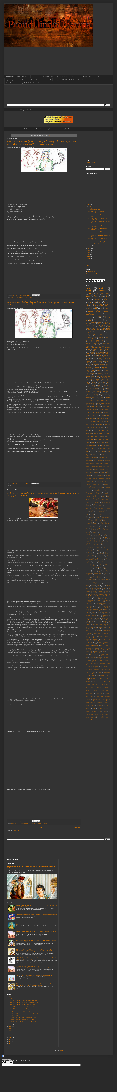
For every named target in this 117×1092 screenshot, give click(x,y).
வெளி (87, 703)
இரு (108, 496)
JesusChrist (107, 347)
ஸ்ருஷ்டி (103, 715)
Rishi (96, 308)
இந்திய (88, 496)
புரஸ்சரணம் (105, 642)
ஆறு (109, 492)
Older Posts (77, 827)
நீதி (103, 382)
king (92, 436)
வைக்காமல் (92, 705)
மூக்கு (93, 675)
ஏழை (107, 516)
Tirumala (107, 415)
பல (107, 628)
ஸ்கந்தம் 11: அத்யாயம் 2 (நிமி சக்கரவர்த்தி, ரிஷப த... (23, 1017)
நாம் (88, 618)
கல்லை (95, 531)
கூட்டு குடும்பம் (89, 543)
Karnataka (94, 410)
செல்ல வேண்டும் (90, 373)
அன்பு (94, 320)
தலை (93, 376)
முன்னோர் (98, 673)
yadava (102, 454)
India (109, 326)
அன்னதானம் (95, 466)
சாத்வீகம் (87, 558)
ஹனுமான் (90, 308)
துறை (107, 601)
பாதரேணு (97, 631)
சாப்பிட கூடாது (94, 558)
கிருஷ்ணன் (94, 337)
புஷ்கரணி (97, 646)
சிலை (97, 371)
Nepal (100, 349)
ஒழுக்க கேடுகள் (89, 520)
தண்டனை (106, 580)
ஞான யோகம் (97, 374)
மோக (95, 676)
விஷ (102, 697)
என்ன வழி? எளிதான (103, 511)
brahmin (103, 328)
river (91, 446)
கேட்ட (105, 543)
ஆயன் (87, 492)
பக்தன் (100, 621)
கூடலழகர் (101, 337)
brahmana (88, 422)
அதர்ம (87, 463)
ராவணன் (100, 319)
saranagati (89, 331)
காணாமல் (95, 532)
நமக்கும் (94, 613)
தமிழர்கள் (88, 376)
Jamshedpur (88, 410)
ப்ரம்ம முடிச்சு (103, 655)
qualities (92, 353)
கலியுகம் (87, 531)
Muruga (98, 410)
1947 (101, 401)
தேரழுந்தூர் (95, 609)
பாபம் (106, 341)
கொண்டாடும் (105, 544)
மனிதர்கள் (88, 391)
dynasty (87, 428)
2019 (88, 261)
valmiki (106, 308)
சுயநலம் (101, 564)
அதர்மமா (92, 463)
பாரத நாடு (108, 631)
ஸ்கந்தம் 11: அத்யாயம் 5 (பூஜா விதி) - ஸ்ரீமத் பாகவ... (23, 1011)
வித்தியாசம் (94, 694)
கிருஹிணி (19, 297)
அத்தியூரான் (106, 463)
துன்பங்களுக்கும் (89, 600)
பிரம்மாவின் (88, 637)
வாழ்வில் (95, 691)
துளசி (87, 603)
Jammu (106, 409)
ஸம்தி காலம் (97, 709)
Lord (88, 328)
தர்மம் (28, 485)
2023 (88, 252)
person (106, 352)
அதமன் (99, 461)
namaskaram (105, 439)
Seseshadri (98, 413)
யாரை (108, 392)
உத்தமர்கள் (96, 504)
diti (99, 427)
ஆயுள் (101, 334)
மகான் (88, 660)
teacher (99, 451)
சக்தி (102, 552)
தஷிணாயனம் (93, 586)
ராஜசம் (106, 679)
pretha (107, 443)
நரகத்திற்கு (94, 615)
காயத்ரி (102, 335)
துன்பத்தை (105, 600)
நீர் (93, 341)
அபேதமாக (96, 469)
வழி (99, 346)
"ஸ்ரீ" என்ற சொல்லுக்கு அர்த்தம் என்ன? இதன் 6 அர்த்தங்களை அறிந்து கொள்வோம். (36, 914)
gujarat (87, 431)
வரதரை (103, 685)
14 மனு (87, 401)
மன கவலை (92, 664)
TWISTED (89, 415)
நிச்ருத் (98, 618)
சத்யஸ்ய (107, 553)
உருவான (98, 507)
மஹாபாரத (104, 295)
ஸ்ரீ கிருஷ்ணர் (105, 346)
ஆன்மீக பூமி (107, 358)
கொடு (98, 544)
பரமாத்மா (100, 307)
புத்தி (95, 642)
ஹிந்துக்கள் (100, 293)
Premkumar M (91, 271)
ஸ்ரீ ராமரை (108, 712)
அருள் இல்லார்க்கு (89, 472)
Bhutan (92, 406)
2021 (88, 256)
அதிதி (97, 463)
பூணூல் (41, 79)
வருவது (106, 687)
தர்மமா (98, 585)
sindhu (106, 353)
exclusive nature (98, 428)
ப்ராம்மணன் (88, 658)
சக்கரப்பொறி (96, 552)
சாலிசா (87, 559)
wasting (107, 452)
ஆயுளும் (92, 492)
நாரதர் (88, 341)
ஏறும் (94, 516)
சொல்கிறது (88, 374)
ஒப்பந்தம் (17, 823)
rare (101, 445)
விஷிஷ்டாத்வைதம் (106, 699)
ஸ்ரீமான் (101, 714)
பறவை (102, 628)
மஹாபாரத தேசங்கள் (61, 76)
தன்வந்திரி (88, 582)
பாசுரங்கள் (99, 630)
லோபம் (97, 684)
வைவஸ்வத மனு (90, 397)
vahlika (87, 355)
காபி (107, 532)
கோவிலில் (88, 550)
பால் (100, 634)
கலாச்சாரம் (99, 529)
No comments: (26, 295)
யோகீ (103, 678)
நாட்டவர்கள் (93, 616)
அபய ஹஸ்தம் (94, 467)
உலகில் (108, 510)
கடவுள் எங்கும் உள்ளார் (104, 523)
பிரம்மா (106, 636)
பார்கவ (108, 385)
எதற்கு (12, 823)
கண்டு (107, 526)
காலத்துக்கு (98, 535)
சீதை (95, 302)
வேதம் (95, 296)
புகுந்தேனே (89, 642)
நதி (98, 612)
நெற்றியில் (88, 383)
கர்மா (92, 365)
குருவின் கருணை (93, 540)
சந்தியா (96, 295)
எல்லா (97, 513)
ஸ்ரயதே (99, 711)
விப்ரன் (89, 395)
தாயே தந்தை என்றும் (95, 588)
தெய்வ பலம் (105, 604)
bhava (98, 421)
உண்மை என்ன (89, 502)
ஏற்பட (103, 362)
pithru (87, 443)
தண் (87, 580)
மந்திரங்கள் (99, 389)
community (93, 424)
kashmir (104, 434)
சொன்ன (89, 570)
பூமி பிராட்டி (95, 648)
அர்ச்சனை (106, 473)
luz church (92, 437)
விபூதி (92, 696)
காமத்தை (104, 534)
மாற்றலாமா (107, 669)
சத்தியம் (87, 338)
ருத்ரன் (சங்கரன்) (32, 79)
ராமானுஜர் (57, 79)
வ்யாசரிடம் (88, 708)
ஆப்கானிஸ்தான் (97, 490)
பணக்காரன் (95, 625)
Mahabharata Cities (47, 76)
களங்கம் (101, 531)
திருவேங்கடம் (89, 597)
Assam (108, 404)
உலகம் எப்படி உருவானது (100, 510)
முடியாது (94, 672)
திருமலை (97, 317)
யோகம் (89, 394)
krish (103, 436)
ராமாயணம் (101, 291)
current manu (107, 424)
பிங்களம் (87, 636)
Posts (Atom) (17, 830)
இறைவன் (88, 361)
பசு (109, 621)
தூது (103, 379)
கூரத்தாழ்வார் (97, 368)
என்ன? (87, 513)
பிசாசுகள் (94, 636)
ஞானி (103, 310)
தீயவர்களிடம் (88, 598)
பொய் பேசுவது (94, 652)
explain (102, 350)
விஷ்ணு (89, 700)
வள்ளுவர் (94, 346)
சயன (93, 556)
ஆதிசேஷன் (88, 358)
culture (101, 424)
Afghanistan (103, 404)
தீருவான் (95, 598)
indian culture (95, 433)
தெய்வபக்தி (105, 380)
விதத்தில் (107, 693)
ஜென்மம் (93, 577)
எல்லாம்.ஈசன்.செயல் (104, 513)
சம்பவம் (106, 370)
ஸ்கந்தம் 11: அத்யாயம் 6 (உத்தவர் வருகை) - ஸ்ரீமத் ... (23, 1008)
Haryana (101, 407)
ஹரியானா (93, 717)
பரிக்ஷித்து (89, 628)
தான (108, 586)
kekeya (108, 434)
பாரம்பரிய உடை (97, 633)
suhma (87, 451)
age (86, 320)
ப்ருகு (97, 344)
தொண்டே (98, 610)
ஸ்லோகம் (107, 307)
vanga (92, 452)
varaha (96, 452)
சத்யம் (95, 553)
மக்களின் (100, 660)
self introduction (102, 448)
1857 (97, 401)
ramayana (98, 353)
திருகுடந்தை (101, 591)
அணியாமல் (100, 460)
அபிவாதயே (89, 469)
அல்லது (105, 479)
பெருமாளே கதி (89, 651)
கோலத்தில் (97, 549)
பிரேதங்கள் (102, 639)
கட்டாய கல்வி (96, 525)
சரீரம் (107, 556)
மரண (93, 391)
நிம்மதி (87, 619)
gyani (91, 431)
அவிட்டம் (88, 484)
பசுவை (94, 622)
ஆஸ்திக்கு (106, 493)
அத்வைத (95, 464)
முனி (88, 673)
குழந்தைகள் (105, 367)
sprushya (93, 449)
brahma (106, 349)
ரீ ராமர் (92, 682)
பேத (107, 651)
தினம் (107, 589)
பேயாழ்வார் (102, 388)
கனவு (87, 365)
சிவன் (108, 561)
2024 (88, 250)
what (107, 331)
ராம (99, 326)
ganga (87, 430)
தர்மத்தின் (88, 585)
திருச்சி (107, 591)
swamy (95, 451)
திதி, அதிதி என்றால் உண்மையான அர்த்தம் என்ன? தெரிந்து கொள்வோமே (34, 975)
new (93, 440)
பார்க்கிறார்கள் (88, 634)
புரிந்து (99, 643)
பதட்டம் (101, 625)
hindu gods (101, 431)
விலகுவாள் (107, 696)
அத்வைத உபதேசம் (103, 464)
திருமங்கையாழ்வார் (93, 377)
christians (87, 424)
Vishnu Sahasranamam (12, 83)
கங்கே (100, 520)
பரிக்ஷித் (97, 341)
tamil (90, 320)
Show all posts (53, 135)
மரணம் (108, 344)
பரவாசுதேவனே (101, 627)
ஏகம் (96, 514)
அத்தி (101, 463)
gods (91, 430)
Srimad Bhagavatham (39, 83)
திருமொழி (104, 377)
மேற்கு (107, 675)
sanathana (96, 446)
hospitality (107, 431)
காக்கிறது (106, 531)
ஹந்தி (107, 715)
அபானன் (108, 467)
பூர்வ (101, 648)
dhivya (92, 427)
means (98, 329)
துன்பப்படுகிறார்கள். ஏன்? (91, 601)
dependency (95, 425)
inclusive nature (89, 433)
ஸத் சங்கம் (106, 708)
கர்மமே (88, 529)
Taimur (93, 415)
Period (92, 328)
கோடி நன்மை (107, 546)
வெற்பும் (106, 702)
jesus (88, 352)
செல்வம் (96, 568)
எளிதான (98, 362)
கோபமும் (106, 547)
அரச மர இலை (96, 470)
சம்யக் (107, 555)
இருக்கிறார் (105, 359)
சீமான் (95, 562)
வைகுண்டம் (105, 395)
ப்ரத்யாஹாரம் (95, 655)
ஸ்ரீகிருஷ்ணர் (90, 714)
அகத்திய (87, 457)
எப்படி (106, 305)
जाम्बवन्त (91, 455)
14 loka (102, 400)
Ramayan (106, 319)
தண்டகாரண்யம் (98, 580)
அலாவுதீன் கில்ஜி (96, 479)
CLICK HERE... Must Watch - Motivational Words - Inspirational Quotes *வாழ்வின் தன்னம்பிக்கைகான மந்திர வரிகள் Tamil (40, 129)
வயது (101, 394)
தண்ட (91, 580)
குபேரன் (97, 538)
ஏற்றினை (103, 516)
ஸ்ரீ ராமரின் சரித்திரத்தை (99, 712)
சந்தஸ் (87, 370)
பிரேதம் (108, 639)
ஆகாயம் (106, 485)
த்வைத (93, 612)
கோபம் (89, 302)
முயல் (108, 673)
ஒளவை (97, 519)
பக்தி (95, 307)
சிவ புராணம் (25, 297)
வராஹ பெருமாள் (99, 687)
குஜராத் (106, 537)
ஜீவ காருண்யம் (91, 576)
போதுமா (96, 654)
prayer (103, 443)
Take (97, 415)
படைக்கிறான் (88, 625)
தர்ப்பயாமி (106, 583)
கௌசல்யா (105, 368)
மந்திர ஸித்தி (102, 663)
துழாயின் (92, 603)
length (87, 437)
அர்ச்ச (107, 472)
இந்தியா (98, 359)
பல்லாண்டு (93, 385)
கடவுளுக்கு (88, 523)
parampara (93, 442)
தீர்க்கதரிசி (101, 598)
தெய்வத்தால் (105, 606)
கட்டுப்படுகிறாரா (89, 526)
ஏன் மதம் (89, 516)
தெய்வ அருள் (97, 604)
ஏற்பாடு (97, 516)
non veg (102, 440)
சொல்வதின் (105, 573)
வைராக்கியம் (99, 705)
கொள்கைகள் (94, 546)
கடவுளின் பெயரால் (104, 522)
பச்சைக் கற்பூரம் (102, 622)
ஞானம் (106, 374)
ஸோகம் (87, 711)
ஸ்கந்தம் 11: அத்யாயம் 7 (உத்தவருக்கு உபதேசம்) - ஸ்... (97, 219)
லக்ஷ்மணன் (95, 394)
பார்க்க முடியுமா (105, 633)
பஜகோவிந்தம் (95, 624)
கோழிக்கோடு (105, 549)
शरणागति (101, 455)
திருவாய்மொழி (89, 379)
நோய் (96, 621)
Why (91, 305)
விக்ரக (101, 691)
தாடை (103, 586)
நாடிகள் (87, 616)
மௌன (99, 676)
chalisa (98, 422)
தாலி (34, 823)
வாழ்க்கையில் (88, 691)
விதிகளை (88, 694)
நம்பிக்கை (106, 613)
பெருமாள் (105, 302)
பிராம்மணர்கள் (96, 343)
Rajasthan (88, 413)
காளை (89, 537)
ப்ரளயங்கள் (105, 657)
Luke (89, 349)
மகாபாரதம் (88, 313)
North (93, 412)
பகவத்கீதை (94, 383)
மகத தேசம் (100, 658)
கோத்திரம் (93, 322)
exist (104, 428)
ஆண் (98, 356)
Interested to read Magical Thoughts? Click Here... (20, 110)
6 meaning (101, 403)
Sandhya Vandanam (68, 79)
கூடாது (106, 337)
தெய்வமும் (95, 607)
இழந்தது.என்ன (105, 499)
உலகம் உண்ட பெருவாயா (100, 508)
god (101, 308)
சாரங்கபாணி (105, 558)
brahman (106, 421)
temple (103, 451)
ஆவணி (97, 493)
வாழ (107, 690)
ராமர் (94, 319)
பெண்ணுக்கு (88, 388)
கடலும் (95, 522)
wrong (94, 454)
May (90, 206)
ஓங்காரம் (95, 520)
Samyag (92, 413)
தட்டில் (107, 579)
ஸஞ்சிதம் (100, 708)
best (105, 419)
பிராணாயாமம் (106, 323)
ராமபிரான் (104, 298)
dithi (96, 427)
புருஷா (96, 645)
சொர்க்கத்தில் (105, 570)
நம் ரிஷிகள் (21, 79)
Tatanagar (102, 415)
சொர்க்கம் (88, 571)
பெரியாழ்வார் (96, 299)
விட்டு (102, 693)
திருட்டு (94, 592)
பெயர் (93, 344)
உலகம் (91, 508)
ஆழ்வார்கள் (90, 359)
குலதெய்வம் (88, 367)
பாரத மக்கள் (89, 633)
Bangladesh (94, 347)
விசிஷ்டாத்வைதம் (89, 693)
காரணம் (87, 316)
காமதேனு (98, 534)
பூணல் (107, 646)
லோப (93, 684)
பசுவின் (89, 622)
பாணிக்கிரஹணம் (106, 630)
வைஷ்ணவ (106, 705)
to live (88, 452)
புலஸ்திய (102, 645)
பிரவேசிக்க (106, 637)
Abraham (89, 404)
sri (97, 449)
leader (107, 436)
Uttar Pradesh (97, 416)
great (99, 430)
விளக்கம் (96, 313)
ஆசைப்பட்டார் (100, 487)
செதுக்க (106, 565)
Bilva (104, 406)
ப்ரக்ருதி (106, 654)
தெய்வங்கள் (97, 606)
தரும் (101, 583)
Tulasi (91, 416)
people (103, 442)
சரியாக (102, 556)
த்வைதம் (108, 340)
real (104, 445)
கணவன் (20, 485)
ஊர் (88, 511)
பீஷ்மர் (88, 325)
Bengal (88, 406)
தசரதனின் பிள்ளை (91, 579)
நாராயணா (93, 382)
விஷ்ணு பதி (95, 700)
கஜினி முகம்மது (106, 520)
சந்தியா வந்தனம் (10, 79)
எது (96, 511)
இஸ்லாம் (96, 500)
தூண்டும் (89, 604)
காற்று (93, 535)
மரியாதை (99, 391)
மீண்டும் (94, 670)
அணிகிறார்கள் (89, 460)
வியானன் (97, 696)
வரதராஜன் (97, 685)
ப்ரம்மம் (99, 657)
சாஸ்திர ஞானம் (93, 559)
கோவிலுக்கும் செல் (102, 550)
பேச (104, 651)
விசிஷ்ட (106, 691)
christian (106, 422)
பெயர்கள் (95, 388)
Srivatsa (108, 413)
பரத (86, 627)
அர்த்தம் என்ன (100, 314)
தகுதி (103, 577)
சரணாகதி (106, 322)
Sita (101, 313)
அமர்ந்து (102, 469)
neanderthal (88, 440)
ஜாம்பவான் (107, 574)
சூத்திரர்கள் (94, 565)
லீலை (88, 684)
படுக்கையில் (106, 624)
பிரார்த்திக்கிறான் (94, 639)
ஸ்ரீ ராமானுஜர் (100, 397)
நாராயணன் (90, 311)
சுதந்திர (90, 564)
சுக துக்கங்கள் (101, 562)
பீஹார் (108, 640)
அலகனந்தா (95, 478)
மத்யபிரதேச (89, 663)
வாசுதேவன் (88, 690)
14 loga (97, 400)
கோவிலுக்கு (93, 550)
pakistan (108, 329)
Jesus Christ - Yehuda (23, 76)
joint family (95, 434)
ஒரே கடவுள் (91, 519)
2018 (88, 263)
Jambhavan (101, 409)
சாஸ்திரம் (24, 485)
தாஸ (88, 589)
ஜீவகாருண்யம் (100, 576)
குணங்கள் (99, 365)
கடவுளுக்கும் (94, 523)
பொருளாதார (102, 652)
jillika (90, 434)
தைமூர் (87, 610)
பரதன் (108, 383)
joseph (99, 434)
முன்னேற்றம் (96, 392)
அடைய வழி (104, 458)
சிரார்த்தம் (108, 559)
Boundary (101, 347)
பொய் (108, 388)
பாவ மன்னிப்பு (105, 634)
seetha (96, 448)
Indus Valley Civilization (92, 409)
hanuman (108, 350)
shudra (108, 448)
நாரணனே (93, 618)
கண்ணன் (102, 364)
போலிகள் (102, 654)
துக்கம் (87, 340)
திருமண (87, 594)
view (100, 452)
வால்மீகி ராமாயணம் (97, 79)
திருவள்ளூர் (107, 594)
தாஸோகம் (93, 589)
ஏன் (89, 295)
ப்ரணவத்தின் (88, 655)
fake (107, 428)
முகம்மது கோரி (101, 670)
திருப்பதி (93, 323)
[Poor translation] (10, 1062)
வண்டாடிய (88, 685)
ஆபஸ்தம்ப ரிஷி (26, 83)
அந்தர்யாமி (88, 466)
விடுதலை (97, 693)
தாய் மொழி (103, 588)
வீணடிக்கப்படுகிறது (104, 700)
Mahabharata (89, 293)
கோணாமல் (90, 547)
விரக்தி (102, 696)
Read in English (10, 76)
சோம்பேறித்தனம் (89, 574)
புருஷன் (92, 645)
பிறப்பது (104, 640)
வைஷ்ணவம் (97, 706)
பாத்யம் (102, 631)
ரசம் (107, 678)
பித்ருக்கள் (90, 386)
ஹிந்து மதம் (95, 398)
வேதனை (100, 703)
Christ (88, 407)
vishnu (95, 355)
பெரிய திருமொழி (90, 649)
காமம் (108, 534)
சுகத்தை (106, 562)
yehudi (107, 454)
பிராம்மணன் (105, 311)
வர (93, 685)
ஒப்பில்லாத (98, 517)
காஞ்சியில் (88, 532)
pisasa (107, 442)
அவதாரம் (95, 334)
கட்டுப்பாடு (96, 526)
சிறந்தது (88, 561)
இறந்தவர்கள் (94, 498)
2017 (88, 265)
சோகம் (87, 317)
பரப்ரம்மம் (91, 627)
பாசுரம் (72, 76)
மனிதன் (89, 319)
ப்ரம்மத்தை (92, 657)
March (90, 245)
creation (97, 350)
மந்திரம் (108, 317)
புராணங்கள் (88, 643)
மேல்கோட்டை (89, 676)
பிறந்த (99, 640)
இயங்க (103, 496)
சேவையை (107, 568)
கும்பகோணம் (104, 538)
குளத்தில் (106, 540)
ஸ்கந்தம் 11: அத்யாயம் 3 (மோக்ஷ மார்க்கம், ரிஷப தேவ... (96, 232)
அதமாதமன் (105, 461)
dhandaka (87, 427)
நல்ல (99, 615)
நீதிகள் (87, 621)
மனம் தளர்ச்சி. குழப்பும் (101, 664)
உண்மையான (96, 502)
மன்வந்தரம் (95, 666)
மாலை (88, 670)
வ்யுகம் (94, 708)
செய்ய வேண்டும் (104, 371)
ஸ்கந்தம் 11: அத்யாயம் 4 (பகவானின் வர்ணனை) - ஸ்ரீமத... (97, 229)
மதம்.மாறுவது (107, 661)
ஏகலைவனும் (101, 514)
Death (92, 407)
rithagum (87, 446)
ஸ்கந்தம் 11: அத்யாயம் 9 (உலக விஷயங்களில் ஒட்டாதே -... (96, 212)
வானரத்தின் (95, 690)
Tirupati (87, 416)
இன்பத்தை (94, 496)
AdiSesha (94, 404)
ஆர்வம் (104, 492)
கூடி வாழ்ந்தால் (105, 541)
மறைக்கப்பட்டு (89, 667)
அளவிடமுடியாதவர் (90, 481)
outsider (106, 440)
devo (107, 425)
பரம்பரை (97, 311)
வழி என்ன (106, 688)
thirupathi (108, 451)
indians (88, 329)
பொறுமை (101, 325)
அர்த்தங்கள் (88, 475)
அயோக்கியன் (89, 470)
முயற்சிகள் (103, 673)
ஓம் (105, 320)
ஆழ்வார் (100, 320)
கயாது (99, 528)
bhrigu (102, 421)
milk (96, 439)
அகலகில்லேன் (94, 457)
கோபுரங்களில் (88, 549)
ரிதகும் (105, 681)
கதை (107, 364)
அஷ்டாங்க (100, 484)
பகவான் (105, 299)
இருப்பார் (88, 498)
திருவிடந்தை (90, 595)
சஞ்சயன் (106, 552)
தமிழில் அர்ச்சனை (97, 582)
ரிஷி (89, 298)
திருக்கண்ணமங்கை (105, 376)
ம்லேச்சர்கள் (105, 676)
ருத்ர (96, 682)
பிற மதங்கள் (89, 640)
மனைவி (30, 297)
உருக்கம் (87, 507)
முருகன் (103, 392)
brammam (88, 350)
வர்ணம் (91, 688)
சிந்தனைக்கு (96, 298)
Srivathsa (103, 413)
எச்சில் (93, 362)
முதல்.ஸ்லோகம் (106, 672)
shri (103, 353)
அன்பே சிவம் (102, 466)
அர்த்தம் (101, 290)
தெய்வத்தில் (88, 607)
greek (107, 430)
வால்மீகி (88, 291)
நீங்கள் (107, 619)
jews (86, 434)
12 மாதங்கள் (91, 400)
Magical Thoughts (91, 162)
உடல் (100, 361)
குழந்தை (97, 367)
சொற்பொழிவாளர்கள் (103, 571)
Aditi (98, 404)
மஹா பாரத (105, 391)
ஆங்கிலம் (88, 487)
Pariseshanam (99, 412)
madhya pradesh (99, 437)
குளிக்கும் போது (89, 541)
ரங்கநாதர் (94, 326)
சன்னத (87, 555)
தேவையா (106, 609)
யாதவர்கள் (93, 678)
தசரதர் (97, 579)
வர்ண (87, 688)
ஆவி (101, 493)
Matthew (94, 349)
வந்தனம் (88, 299)
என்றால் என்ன (99, 301)
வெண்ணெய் (100, 702)
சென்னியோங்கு (89, 567)
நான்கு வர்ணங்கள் (106, 616)
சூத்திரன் (106, 316)
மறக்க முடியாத (104, 666)
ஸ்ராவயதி (105, 711)
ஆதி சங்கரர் (105, 356)
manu (93, 329)
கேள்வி (93, 316)
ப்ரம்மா (102, 317)
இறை (99, 498)
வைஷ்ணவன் (88, 706)
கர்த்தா (103, 528)
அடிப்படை (88, 458)
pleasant (91, 443)
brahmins (93, 422)
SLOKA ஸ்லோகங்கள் (82, 79)
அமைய (107, 469)
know (100, 436)
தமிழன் (78, 76)
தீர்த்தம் (106, 598)
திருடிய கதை (88, 592)
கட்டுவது (22, 823)
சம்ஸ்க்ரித (88, 556)
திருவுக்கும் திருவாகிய (102, 595)
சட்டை (87, 553)
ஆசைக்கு (93, 487)
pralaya (99, 443)
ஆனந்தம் (100, 358)
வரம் (107, 685)
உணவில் (106, 500)
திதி (103, 589)
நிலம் (99, 382)
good (95, 430)
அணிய (94, 460)
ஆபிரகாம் (89, 490)
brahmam (98, 328)
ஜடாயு (96, 574)
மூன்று (97, 675)
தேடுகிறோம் (88, 609)
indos (101, 433)
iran (104, 433)
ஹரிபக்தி (87, 717)
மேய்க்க (102, 675)
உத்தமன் (108, 502)
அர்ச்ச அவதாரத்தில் (90, 473)
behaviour (101, 419)
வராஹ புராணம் (89, 687)
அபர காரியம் (101, 467)
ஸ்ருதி (87, 715)
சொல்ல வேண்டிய (97, 573)
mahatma (87, 439)
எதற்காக (92, 511)
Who (87, 305)
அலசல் (89, 334)
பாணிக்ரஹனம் (90, 631)
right (108, 445)
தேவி (101, 609)
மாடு (108, 667)
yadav (98, 454)
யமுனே (87, 678)
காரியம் (88, 535)
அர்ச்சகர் (99, 473)
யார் (87, 301)
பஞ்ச (101, 624)
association (92, 419)
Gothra (96, 407)
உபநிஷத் (94, 505)
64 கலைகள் (107, 403)
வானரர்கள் (107, 394)
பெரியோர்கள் (99, 649)
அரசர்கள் (102, 470)
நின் (107, 618)
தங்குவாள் (107, 577)
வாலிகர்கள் (102, 690)
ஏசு (107, 314)
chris (102, 422)
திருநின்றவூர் (99, 592)
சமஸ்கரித (99, 370)
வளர (96, 688)
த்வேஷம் (88, 612)
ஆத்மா (94, 358)
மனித (106, 389)
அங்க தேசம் (101, 457)
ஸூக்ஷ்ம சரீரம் (105, 709)
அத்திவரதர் (88, 464)
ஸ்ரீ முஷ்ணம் (89, 712)
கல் (91, 531)
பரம (96, 627)
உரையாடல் (103, 507)
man (92, 439)
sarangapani (106, 446)
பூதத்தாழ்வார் (88, 648)
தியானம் (94, 338)
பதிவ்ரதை (106, 625)
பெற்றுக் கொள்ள (97, 651)
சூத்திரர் (87, 565)
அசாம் (107, 457)
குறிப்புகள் (101, 540)
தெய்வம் (99, 323)
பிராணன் (87, 639)
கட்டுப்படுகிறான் (104, 525)
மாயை (102, 669)
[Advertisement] (58, 59)
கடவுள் (87, 310)
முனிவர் (92, 673)
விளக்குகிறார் (95, 697)
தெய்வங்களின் (89, 606)
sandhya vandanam (90, 314)
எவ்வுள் (92, 514)
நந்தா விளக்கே (105, 612)
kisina (96, 436)
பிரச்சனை (100, 636)
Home (40, 827)
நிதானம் (103, 618)
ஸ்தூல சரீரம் (93, 711)
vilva (103, 452)
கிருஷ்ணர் (97, 76)
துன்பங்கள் (98, 600)
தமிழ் (99, 302)
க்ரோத (108, 550)
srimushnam (102, 449)
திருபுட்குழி (106, 592)
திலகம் (97, 379)
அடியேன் (96, 458)
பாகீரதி (93, 630)
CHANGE (108, 406)
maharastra (106, 437)
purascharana (92, 445)
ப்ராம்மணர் (90, 389)
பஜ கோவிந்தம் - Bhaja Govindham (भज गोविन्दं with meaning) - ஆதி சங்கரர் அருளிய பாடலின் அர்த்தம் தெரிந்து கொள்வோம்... (36, 941)
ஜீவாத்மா (88, 577)
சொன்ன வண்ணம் (97, 570)
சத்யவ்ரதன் (100, 553)
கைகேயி (93, 544)
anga (107, 418)
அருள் (107, 470)
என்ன (108, 293)
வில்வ (89, 697)
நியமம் (92, 619)
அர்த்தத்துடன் (91, 356)
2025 (88, 248)
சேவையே (101, 568)
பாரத (103, 385)
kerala (88, 436)
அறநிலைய (94, 475)
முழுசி (88, 675)
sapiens (100, 446)
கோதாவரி (98, 547)
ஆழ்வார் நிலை (90, 493)
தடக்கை (102, 579)
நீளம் (107, 382)
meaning (108, 296)
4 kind (105, 401)
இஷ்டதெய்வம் (89, 500)
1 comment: (26, 483)
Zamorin (102, 418)
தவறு (98, 376)
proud (87, 445)
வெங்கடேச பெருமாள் (90, 702)
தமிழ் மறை (105, 582)
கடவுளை (89, 364)
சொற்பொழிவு (89, 573)
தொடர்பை (92, 610)
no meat (97, 440)
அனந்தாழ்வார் (106, 355)
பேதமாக (87, 652)
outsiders (87, 442)
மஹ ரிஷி (95, 667)
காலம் (107, 335)
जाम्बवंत (87, 455)
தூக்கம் (92, 340)
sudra (107, 449)
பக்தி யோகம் (102, 383)
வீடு (99, 395)
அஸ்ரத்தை (106, 484)
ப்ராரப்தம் (94, 658)
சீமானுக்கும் (89, 562)
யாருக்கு (99, 678)
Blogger (61, 1050)
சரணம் (97, 556)
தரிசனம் (96, 583)
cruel (98, 424)
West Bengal (92, 418)
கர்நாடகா (108, 528)
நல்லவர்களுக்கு (105, 615)
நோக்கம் (91, 621)
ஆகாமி (100, 485)
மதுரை (94, 304)
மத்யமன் (96, 663)
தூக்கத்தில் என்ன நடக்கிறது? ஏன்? (103, 603)
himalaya (95, 431)
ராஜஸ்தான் (88, 681)
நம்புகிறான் (88, 615)
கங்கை (108, 362)
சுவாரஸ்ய (106, 564)
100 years (105, 398)
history (108, 328)
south (88, 449)
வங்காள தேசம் (105, 684)
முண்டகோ (99, 672)
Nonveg (88, 412)
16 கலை (92, 401)
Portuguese (106, 412)
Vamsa (103, 416)
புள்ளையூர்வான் (89, 646)
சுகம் (87, 564)
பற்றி (102, 341)
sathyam (91, 448)
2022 (88, 254)
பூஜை (103, 343)
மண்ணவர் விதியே (90, 661)
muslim (102, 329)
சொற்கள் (94, 571)
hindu (101, 296)
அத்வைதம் (103, 332)
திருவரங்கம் (101, 594)
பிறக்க (95, 640)
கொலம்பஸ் (88, 546)
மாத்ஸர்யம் (96, 669)
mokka (100, 439)
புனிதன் (99, 642)
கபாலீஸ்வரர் (93, 528)
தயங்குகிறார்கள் (89, 583)
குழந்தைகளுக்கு (97, 541)
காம (94, 534)
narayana (102, 352)
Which (98, 418)
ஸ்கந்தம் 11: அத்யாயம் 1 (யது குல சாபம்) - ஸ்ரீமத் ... (22, 1019)
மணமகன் (106, 660)
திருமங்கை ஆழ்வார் (103, 338)
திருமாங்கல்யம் (39, 823)
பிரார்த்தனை (98, 386)
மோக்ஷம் (88, 326)
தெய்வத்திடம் (96, 380)
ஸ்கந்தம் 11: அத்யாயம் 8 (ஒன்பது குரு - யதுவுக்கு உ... (23, 1004)
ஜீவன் (107, 576)
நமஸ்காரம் (100, 613)
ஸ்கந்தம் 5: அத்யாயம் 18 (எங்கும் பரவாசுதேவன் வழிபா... (96, 242)
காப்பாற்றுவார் (89, 534)
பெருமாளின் (106, 649)
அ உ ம (106, 455)
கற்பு (93, 529)
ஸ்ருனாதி (92, 715)
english (101, 288)
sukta (91, 451)
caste (93, 350)
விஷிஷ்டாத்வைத (96, 699)
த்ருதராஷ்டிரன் (105, 610)
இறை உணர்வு (106, 498)
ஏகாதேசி (108, 514)
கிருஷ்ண (88, 337)
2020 (88, 259)
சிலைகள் (94, 561)
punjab (87, 353)
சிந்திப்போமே (101, 559)
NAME (103, 410)
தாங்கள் (99, 586)
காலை (108, 535)
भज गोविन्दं (96, 455)
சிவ (98, 561)
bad (97, 419)
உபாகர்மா (100, 505)
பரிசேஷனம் (96, 628)
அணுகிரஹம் (107, 460)
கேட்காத (100, 543)
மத (101, 661)
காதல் (101, 532)
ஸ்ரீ (109, 711)
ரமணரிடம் (88, 679)
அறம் (108, 332)
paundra (98, 442)
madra (92, 352)
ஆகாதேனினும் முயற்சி (91, 485)
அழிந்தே (106, 481)
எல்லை (87, 514)
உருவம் (92, 507)
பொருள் (94, 325)
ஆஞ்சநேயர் (107, 487)
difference (106, 313)
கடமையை (90, 522)
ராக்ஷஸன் (94, 679)
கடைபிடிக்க (88, 525)
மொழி (106, 325)
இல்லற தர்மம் (14, 485)
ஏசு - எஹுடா (35, 76)
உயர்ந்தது (106, 505)
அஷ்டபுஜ (94, 484)
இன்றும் (99, 496)
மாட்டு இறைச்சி (89, 669)
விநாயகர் (106, 694)
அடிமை (97, 332)
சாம (100, 558)
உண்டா (106, 361)
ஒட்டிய (87, 517)
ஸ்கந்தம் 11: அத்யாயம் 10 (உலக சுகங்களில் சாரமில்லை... (96, 208)
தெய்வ (97, 340)
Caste (85, 76)
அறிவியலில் (101, 475)
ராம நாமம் (100, 681)
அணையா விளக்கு (91, 461)
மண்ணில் (97, 661)
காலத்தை (104, 535)
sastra (87, 448)
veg (91, 355)
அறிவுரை (108, 475)
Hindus (88, 296)
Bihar (100, 406)
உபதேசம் (88, 362)
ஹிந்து (106, 304)
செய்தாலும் (97, 567)
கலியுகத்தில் (105, 529)
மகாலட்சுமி (94, 660)
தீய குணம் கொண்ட (103, 597)
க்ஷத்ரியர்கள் (89, 552)
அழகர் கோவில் (99, 481)
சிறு (93, 371)
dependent (102, 425)
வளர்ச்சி (100, 688)
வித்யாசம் (100, 694)
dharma (91, 301)
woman (99, 355)
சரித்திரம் (88, 323)
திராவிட (87, 591)
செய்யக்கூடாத (105, 567)
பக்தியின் (105, 621)
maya (97, 352)
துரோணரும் (101, 601)
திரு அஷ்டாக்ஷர (94, 591)
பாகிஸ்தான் (88, 630)
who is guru (88, 454)
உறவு (87, 335)
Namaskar (108, 410)
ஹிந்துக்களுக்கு (89, 718)
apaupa (87, 419)
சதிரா (91, 553)
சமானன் (96, 555)
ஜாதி (90, 76)
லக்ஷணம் (108, 682)
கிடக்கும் (94, 537)
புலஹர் (107, 645)
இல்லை (94, 361)
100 (100, 398)
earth (92, 428)
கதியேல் (87, 528)
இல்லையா (97, 499)
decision (89, 425)
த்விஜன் (102, 340)
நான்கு (99, 616)
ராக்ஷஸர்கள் (100, 679)
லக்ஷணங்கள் (101, 682)
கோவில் (100, 322)
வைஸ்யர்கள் (105, 706)
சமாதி (92, 555)
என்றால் (97, 335)
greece (103, 430)
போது (91, 654)
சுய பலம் (96, 564)
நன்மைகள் (88, 613)
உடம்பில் (101, 500)
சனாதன (93, 370)
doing (103, 427)
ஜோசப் (98, 577)
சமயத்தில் (100, 316)
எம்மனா (92, 513)
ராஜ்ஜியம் (94, 681)
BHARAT (88, 347)
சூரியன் (100, 565)
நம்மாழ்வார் (89, 307)
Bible (97, 406)
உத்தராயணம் (103, 504)
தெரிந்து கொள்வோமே (104, 607)
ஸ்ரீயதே (106, 714)
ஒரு (86, 519)
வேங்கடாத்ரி (93, 703)
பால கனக (95, 634)
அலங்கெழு (101, 478)
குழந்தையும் (88, 368)
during (107, 427)
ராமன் (88, 346)
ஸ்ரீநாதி (96, 714)
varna (102, 331)
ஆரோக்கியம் (98, 492)
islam (108, 433)
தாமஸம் (87, 588)
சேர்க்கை (100, 373)
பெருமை (88, 304)
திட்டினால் (99, 589)
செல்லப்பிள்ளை (89, 568)
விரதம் (94, 395)
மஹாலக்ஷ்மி (88, 392)
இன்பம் (106, 334)
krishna (96, 305)
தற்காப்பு (31, 823)
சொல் (106, 373)
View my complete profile (92, 274)
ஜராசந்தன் (101, 574)
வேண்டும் (103, 326)
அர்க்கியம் (97, 472)
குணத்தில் (88, 538)
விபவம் (87, 696)
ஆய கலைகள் (105, 490)
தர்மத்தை (93, 585)
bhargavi (93, 421)
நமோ (87, 382)
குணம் (92, 538)
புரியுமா (104, 643)
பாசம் (99, 385)
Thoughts (48, 79)
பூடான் (102, 646)
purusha (97, 445)
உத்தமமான (14, 297)
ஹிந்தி (107, 717)
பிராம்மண (88, 343)
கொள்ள (100, 546)
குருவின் (106, 365)
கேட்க (95, 543)
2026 (88, 204)
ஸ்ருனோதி (97, 715)
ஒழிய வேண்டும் (104, 519)
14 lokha (107, 400)
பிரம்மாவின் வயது (97, 637)
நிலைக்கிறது (98, 619)
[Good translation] (4, 1062)
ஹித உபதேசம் (101, 717)
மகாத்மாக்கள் (107, 658)
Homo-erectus (107, 407)
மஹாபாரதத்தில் (102, 667)
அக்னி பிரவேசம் (89, 332)
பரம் (88, 385)
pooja (95, 443)
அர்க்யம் (102, 472)
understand (96, 331)
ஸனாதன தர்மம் (89, 709)
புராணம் (94, 643)
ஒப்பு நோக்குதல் (105, 517)
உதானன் (103, 502)
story (101, 305)
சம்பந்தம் (102, 555)
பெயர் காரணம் (107, 648)
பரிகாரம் (108, 627)
